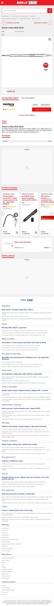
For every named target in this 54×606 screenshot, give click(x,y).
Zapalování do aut (24, 18)
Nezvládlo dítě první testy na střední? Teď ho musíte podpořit (18, 486)
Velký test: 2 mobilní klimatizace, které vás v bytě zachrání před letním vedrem (23, 484)
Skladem (35, 105)
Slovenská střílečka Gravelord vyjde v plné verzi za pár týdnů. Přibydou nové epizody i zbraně (27, 503)
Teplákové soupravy (7, 571)
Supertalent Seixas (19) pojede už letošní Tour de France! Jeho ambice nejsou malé (24, 330)
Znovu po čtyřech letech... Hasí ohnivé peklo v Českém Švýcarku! (19, 350)
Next (51, 214)
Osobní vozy (5, 532)
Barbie (3, 562)
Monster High (5, 560)
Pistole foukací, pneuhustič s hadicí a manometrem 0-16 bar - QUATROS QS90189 (10, 200)
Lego (3, 564)
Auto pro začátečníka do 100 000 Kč (11, 544)
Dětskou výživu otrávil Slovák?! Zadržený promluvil (15, 316)
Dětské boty (5, 573)
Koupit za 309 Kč (41, 109)
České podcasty (6, 587)
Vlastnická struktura (43, 603)
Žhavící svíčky (36, 18)
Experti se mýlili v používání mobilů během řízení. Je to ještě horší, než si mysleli (23, 383)
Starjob (4, 585)
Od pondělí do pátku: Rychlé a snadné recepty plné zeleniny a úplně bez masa (23, 429)
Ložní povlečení (6, 576)
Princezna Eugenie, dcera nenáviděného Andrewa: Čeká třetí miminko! (21, 345)
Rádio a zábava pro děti (8, 590)
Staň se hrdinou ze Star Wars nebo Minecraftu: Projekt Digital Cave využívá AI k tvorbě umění (27, 497)
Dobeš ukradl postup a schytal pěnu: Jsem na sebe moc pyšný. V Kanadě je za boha (24, 333)
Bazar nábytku (5, 578)
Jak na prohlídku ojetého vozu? (10, 539)
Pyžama (4, 567)
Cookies (23, 603)
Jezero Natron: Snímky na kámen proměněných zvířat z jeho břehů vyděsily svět (23, 447)
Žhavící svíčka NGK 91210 (12, 28)
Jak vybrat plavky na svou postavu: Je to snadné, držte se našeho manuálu (22, 364)
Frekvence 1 (5, 592)
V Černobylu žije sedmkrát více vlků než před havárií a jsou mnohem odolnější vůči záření (26, 397)
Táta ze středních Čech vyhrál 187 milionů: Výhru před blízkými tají (20, 347)
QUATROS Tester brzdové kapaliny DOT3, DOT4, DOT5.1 (29, 198)
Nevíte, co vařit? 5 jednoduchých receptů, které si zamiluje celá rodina (20, 366)
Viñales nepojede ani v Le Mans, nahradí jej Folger (15, 380)
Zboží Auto (5, 546)
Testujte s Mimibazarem (8, 558)
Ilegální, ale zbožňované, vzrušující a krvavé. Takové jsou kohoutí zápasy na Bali (23, 453)
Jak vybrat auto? (6, 550)
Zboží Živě (4, 530)
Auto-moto (15, 16)
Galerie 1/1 (11, 91)
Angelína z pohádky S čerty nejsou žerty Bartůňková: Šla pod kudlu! (20, 517)
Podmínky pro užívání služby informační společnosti (31, 602)
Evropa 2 (4, 594)
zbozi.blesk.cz (6, 16)
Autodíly (32, 16)
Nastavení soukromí (31, 603)
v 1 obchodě (6, 233)
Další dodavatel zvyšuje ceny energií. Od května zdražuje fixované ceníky (21, 419)
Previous (3, 214)
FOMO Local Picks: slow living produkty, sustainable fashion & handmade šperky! (24, 464)
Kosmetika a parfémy (7, 569)
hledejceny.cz (5, 528)
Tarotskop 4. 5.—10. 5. (8, 466)
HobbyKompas (6, 541)
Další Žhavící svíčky (8, 194)
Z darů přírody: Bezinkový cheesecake (12, 362)
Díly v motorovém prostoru (9, 18)
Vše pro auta (24, 16)
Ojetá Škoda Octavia (7, 548)
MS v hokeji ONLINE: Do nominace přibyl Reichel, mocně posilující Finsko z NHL (23, 335)
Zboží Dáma (5, 535)
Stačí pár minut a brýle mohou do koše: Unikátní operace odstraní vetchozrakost (23, 482)
